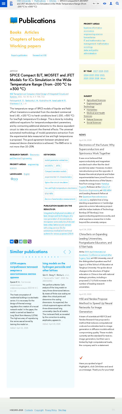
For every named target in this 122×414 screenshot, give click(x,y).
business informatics (93, 27)
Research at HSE (40, 55)
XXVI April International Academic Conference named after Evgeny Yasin (95, 254)
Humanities (92, 109)
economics (89, 30)
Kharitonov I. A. (16, 103)
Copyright (39, 410)
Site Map (62, 410)
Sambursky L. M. (31, 100)
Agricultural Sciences (96, 100)
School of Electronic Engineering (94, 188)
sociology (88, 46)
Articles (31, 32)
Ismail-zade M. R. (59, 100)
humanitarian (89, 37)
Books (15, 32)
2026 (101, 71)
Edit (113, 409)
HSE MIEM (106, 190)
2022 (97, 75)
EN (98, 3)
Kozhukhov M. (45, 100)
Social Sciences (94, 122)
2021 (102, 75)
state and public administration (91, 52)
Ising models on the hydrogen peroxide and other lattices (57, 267)
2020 (86, 78)
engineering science (93, 34)
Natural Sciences (94, 119)
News (82, 134)
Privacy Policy (51, 410)
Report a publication (19, 55)
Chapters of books (27, 39)
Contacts (29, 410)
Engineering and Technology (93, 105)
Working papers (25, 46)
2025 (106, 71)
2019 (91, 78)
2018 (97, 78)
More (103, 78)
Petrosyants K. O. (17, 100)
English (27, 174)
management (90, 43)
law (103, 40)
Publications (37, 20)
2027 (95, 71)
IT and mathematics (93, 40)
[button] (23, 257)
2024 (86, 75)
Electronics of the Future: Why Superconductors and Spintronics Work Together (97, 149)
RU (94, 3)
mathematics (103, 43)
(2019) (59, 223)
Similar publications (28, 251)
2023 (91, 75)
